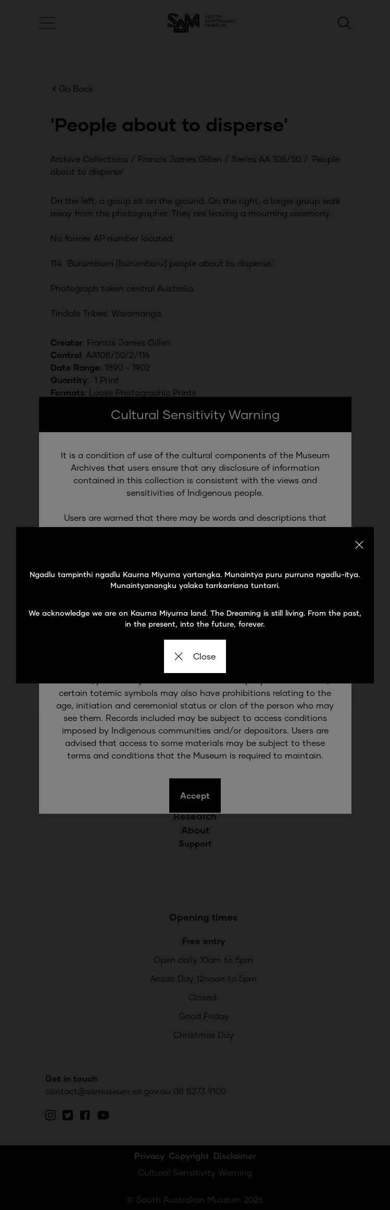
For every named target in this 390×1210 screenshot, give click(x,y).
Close (195, 656)
